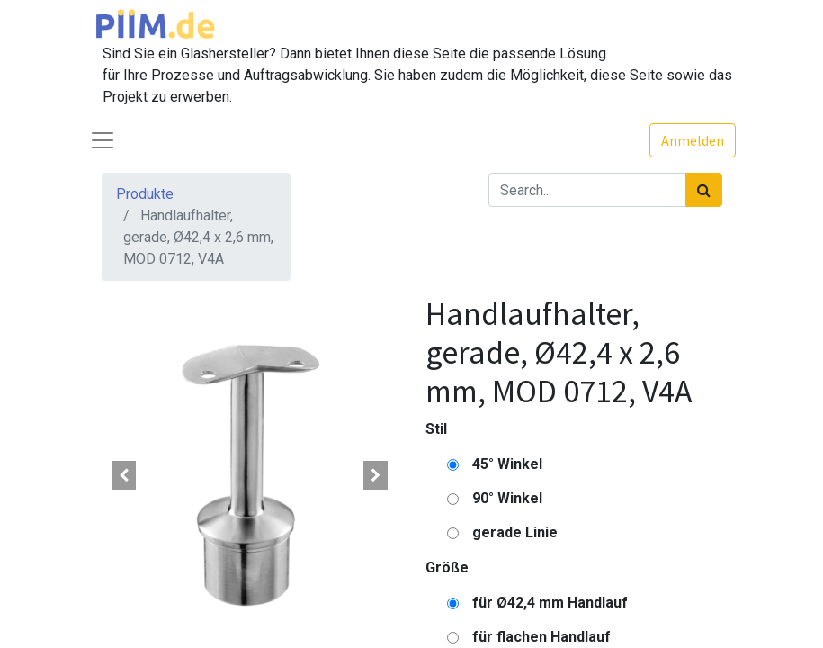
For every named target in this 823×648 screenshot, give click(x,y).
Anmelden (692, 140)
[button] (124, 475)
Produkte (145, 193)
